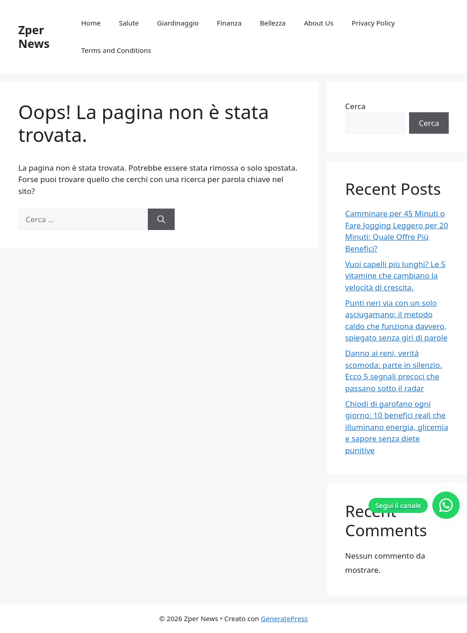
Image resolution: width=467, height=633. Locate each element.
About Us (318, 22)
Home (91, 22)
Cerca (355, 106)
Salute (129, 22)
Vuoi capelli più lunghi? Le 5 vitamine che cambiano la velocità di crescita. (395, 276)
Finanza (229, 22)
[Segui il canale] (414, 505)
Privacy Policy (373, 22)
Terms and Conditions (116, 50)
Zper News (34, 36)
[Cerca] (161, 219)
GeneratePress (284, 618)
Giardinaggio (177, 22)
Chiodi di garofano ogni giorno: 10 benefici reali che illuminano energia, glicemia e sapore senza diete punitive (396, 426)
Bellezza (273, 22)
